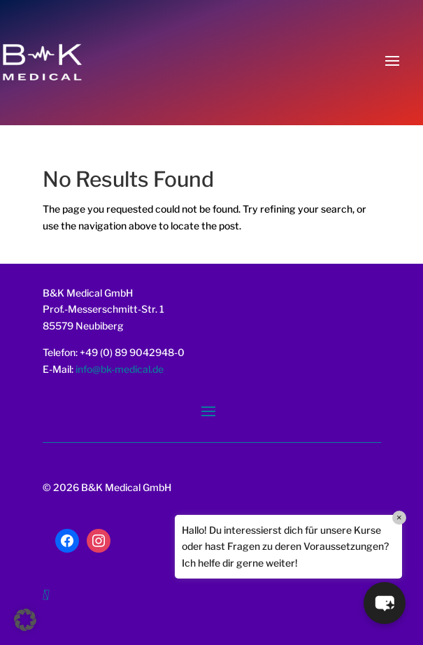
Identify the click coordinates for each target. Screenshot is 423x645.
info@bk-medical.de (118, 369)
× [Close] (399, 517)
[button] (25, 620)
